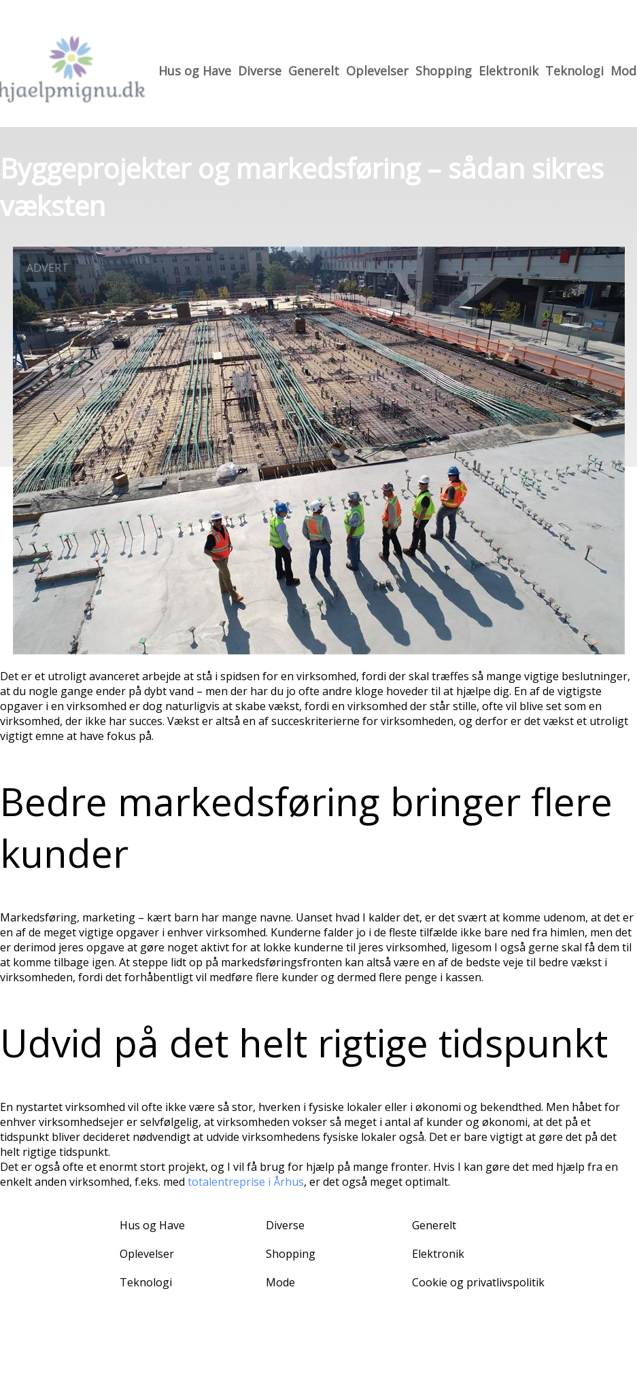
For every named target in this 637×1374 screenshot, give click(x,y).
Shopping (443, 71)
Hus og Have (194, 71)
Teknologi (574, 71)
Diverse (259, 71)
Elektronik (508, 71)
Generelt (313, 71)
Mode (280, 1282)
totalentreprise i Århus (246, 1181)
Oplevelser (377, 71)
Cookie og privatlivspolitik (478, 1282)
